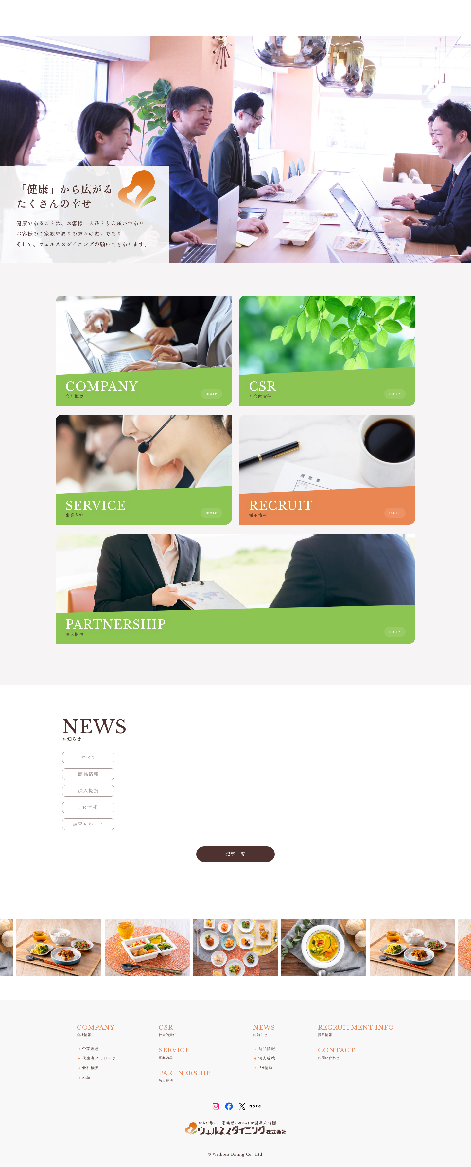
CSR (289, 18)
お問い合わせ (437, 18)
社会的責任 (168, 1030)
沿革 (84, 1077)
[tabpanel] (235, 149)
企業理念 (88, 1049)
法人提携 (344, 18)
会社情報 (264, 18)
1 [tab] (456, 255)
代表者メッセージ (96, 1058)
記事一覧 (235, 854)
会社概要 (88, 1067)
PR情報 (263, 1067)
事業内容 (314, 18)
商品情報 (264, 1049)
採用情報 (403, 18)
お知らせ (373, 18)
